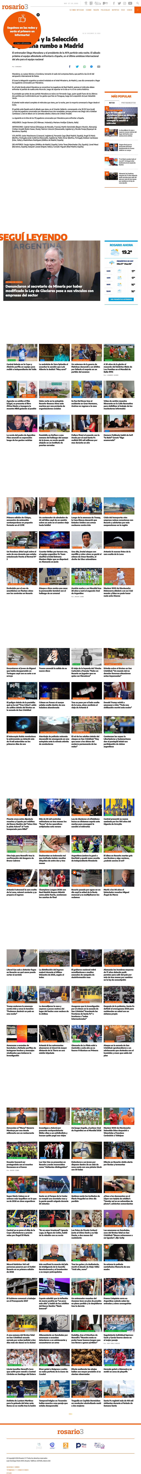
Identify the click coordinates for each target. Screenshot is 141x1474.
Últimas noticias (77, 10)
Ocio (123, 10)
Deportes (115, 10)
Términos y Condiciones (17, 1470)
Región (96, 10)
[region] (70, 23)
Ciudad (88, 10)
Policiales (105, 10)
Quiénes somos (13, 1467)
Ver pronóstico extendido (121, 299)
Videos (129, 10)
